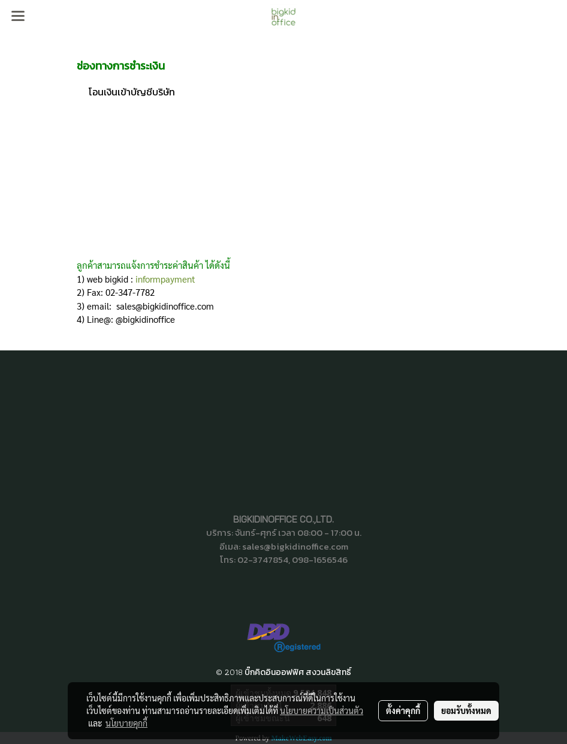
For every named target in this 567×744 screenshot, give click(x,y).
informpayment (165, 278)
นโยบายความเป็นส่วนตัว (321, 710)
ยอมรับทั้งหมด (466, 710)
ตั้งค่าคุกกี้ (403, 710)
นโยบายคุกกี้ (126, 723)
